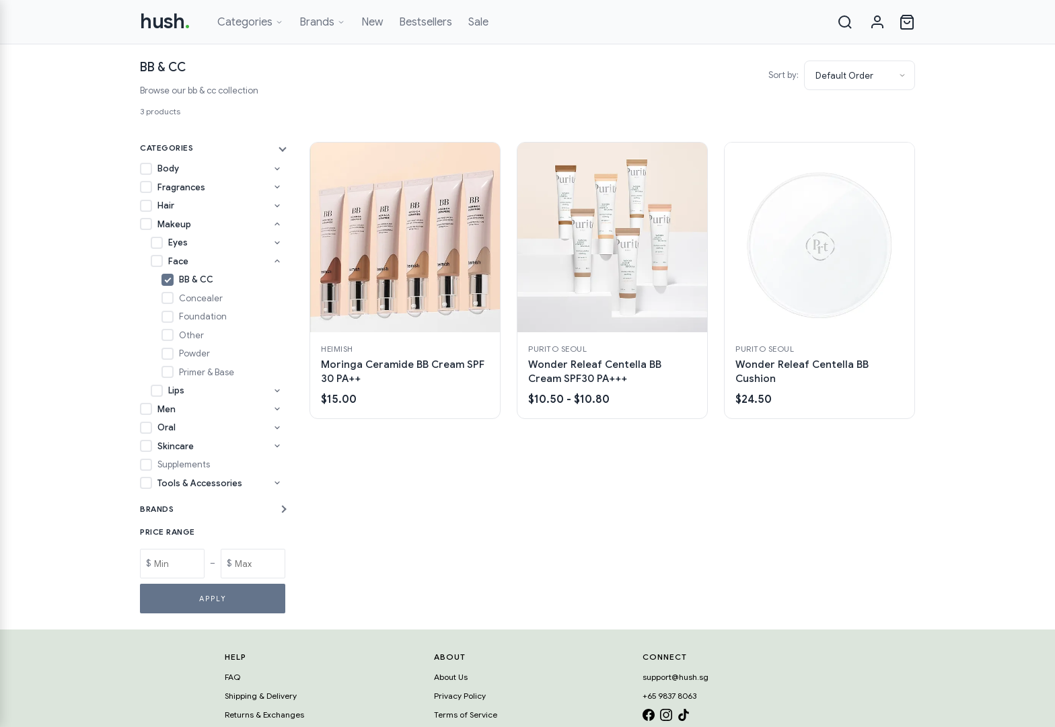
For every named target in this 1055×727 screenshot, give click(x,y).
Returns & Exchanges (264, 715)
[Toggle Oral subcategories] (277, 428)
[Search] (845, 22)
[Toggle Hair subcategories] (277, 206)
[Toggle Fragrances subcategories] (277, 187)
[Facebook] (649, 717)
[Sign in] (877, 22)
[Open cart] (907, 22)
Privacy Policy (460, 696)
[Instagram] (666, 717)
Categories (250, 22)
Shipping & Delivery (261, 696)
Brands (322, 22)
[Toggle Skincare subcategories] (277, 446)
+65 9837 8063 (669, 696)
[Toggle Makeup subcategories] (277, 224)
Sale (478, 22)
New (372, 22)
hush (165, 21)
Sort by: (783, 75)
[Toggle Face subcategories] (277, 261)
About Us (451, 677)
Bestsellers (425, 22)
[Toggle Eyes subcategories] (277, 243)
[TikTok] (684, 717)
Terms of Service (465, 715)
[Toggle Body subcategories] (277, 169)
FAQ (232, 677)
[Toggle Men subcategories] (277, 409)
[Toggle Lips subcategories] (277, 391)
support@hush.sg (675, 677)
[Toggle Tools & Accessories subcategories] (277, 483)
